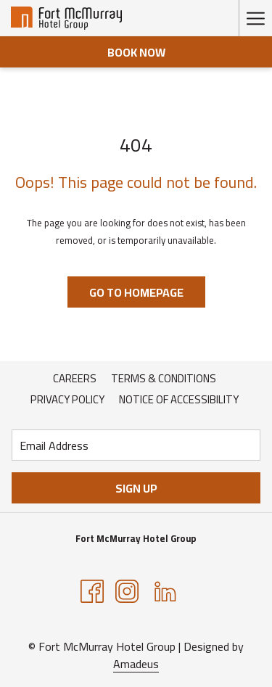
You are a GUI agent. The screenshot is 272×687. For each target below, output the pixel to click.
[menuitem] (75, 378)
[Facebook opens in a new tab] (92, 590)
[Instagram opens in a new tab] (127, 590)
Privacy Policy (67, 399)
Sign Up (136, 488)
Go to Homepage (136, 292)
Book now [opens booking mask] (136, 52)
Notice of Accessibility (179, 399)
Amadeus (136, 664)
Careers (74, 378)
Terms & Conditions (163, 378)
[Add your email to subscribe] (136, 445)
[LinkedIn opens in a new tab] (165, 590)
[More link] (255, 18)
